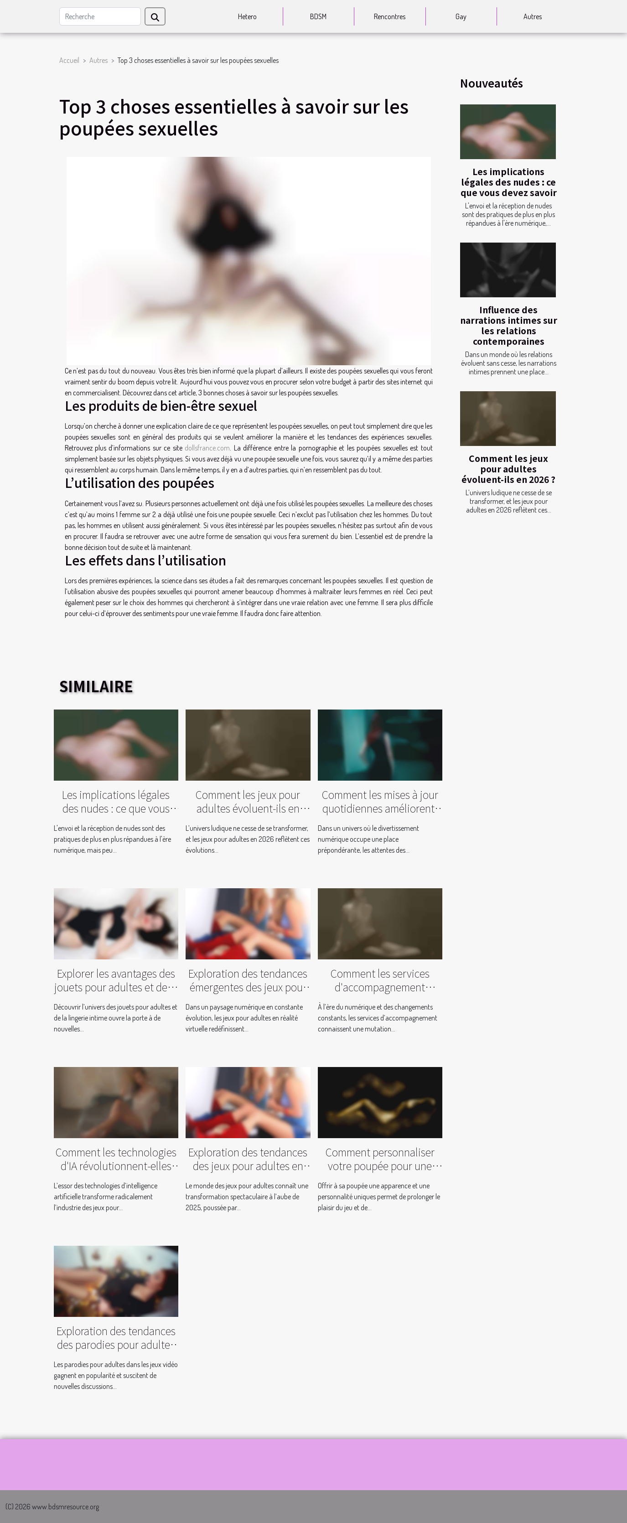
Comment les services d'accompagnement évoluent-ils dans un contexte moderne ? (380, 993)
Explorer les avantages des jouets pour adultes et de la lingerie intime (116, 986)
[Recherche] (100, 16)
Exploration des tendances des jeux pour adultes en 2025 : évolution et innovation (247, 1172)
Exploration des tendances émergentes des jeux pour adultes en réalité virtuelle (247, 986)
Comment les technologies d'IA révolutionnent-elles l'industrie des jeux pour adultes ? (116, 1172)
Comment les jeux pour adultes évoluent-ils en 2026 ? (508, 469)
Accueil (69, 60)
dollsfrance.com (207, 447)
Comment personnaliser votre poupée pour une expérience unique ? (380, 1165)
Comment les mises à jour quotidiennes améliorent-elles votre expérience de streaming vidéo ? (380, 815)
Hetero (247, 16)
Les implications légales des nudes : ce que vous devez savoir (509, 182)
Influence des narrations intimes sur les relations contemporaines (508, 325)
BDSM (318, 16)
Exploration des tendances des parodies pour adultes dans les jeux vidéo (116, 1344)
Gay (461, 16)
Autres (532, 16)
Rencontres (389, 16)
